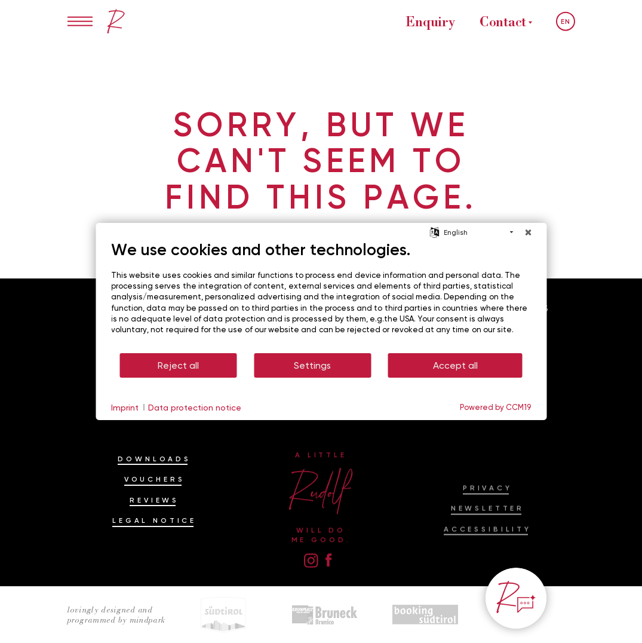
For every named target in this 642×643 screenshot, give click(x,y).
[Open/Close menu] (80, 21)
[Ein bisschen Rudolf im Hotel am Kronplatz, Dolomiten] (116, 21)
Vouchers (154, 500)
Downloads (154, 480)
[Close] (528, 232)
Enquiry (430, 21)
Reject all (178, 365)
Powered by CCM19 (495, 407)
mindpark (147, 620)
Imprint (125, 407)
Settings (312, 365)
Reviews (154, 520)
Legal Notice (154, 541)
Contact (503, 21)
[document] (321, 295)
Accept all (455, 365)
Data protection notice (194, 407)
